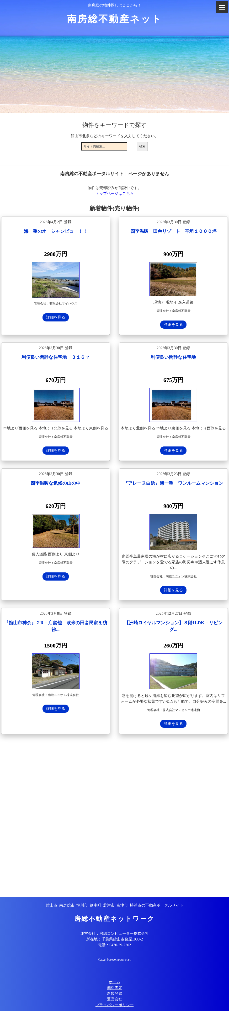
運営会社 (114, 999)
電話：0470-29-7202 (114, 945)
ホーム (114, 982)
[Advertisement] (114, 816)
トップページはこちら (115, 193)
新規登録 (114, 993)
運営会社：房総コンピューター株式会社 (114, 933)
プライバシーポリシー (115, 1005)
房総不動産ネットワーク (114, 918)
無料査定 (114, 988)
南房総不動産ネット (114, 19)
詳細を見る (55, 317)
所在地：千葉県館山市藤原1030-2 (114, 939)
